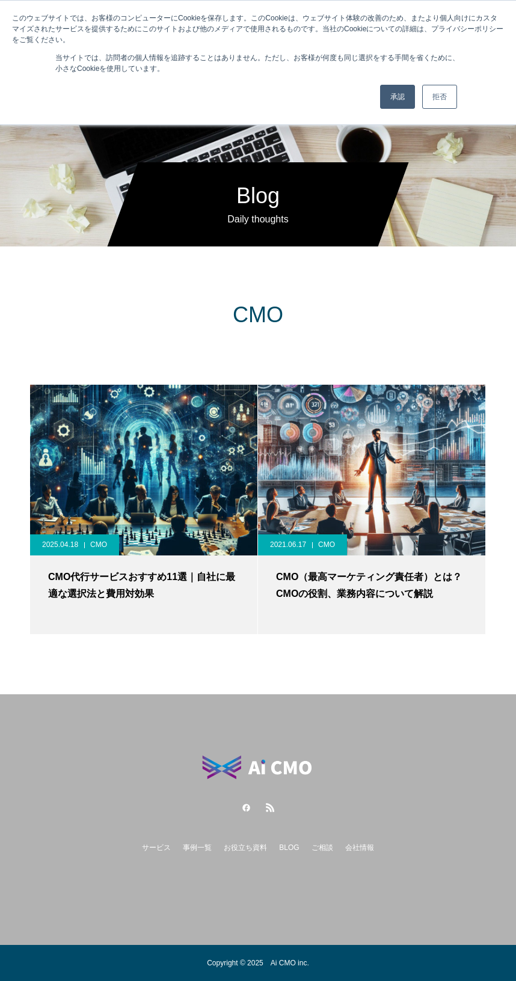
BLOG (289, 847)
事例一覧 (197, 847)
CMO (98, 544)
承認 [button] (397, 97)
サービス (156, 847)
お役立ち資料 (245, 847)
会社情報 (359, 847)
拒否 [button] (439, 97)
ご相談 (322, 847)
